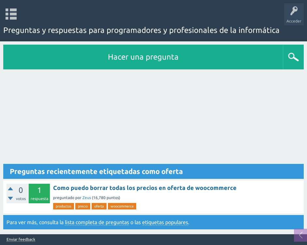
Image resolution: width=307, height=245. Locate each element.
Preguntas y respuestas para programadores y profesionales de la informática (141, 30)
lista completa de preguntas (97, 222)
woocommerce (122, 206)
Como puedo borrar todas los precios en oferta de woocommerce (145, 187)
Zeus (86, 197)
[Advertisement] (153, 118)
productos (63, 206)
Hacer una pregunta (143, 56)
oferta (99, 206)
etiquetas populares (165, 222)
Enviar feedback (21, 239)
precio (83, 206)
